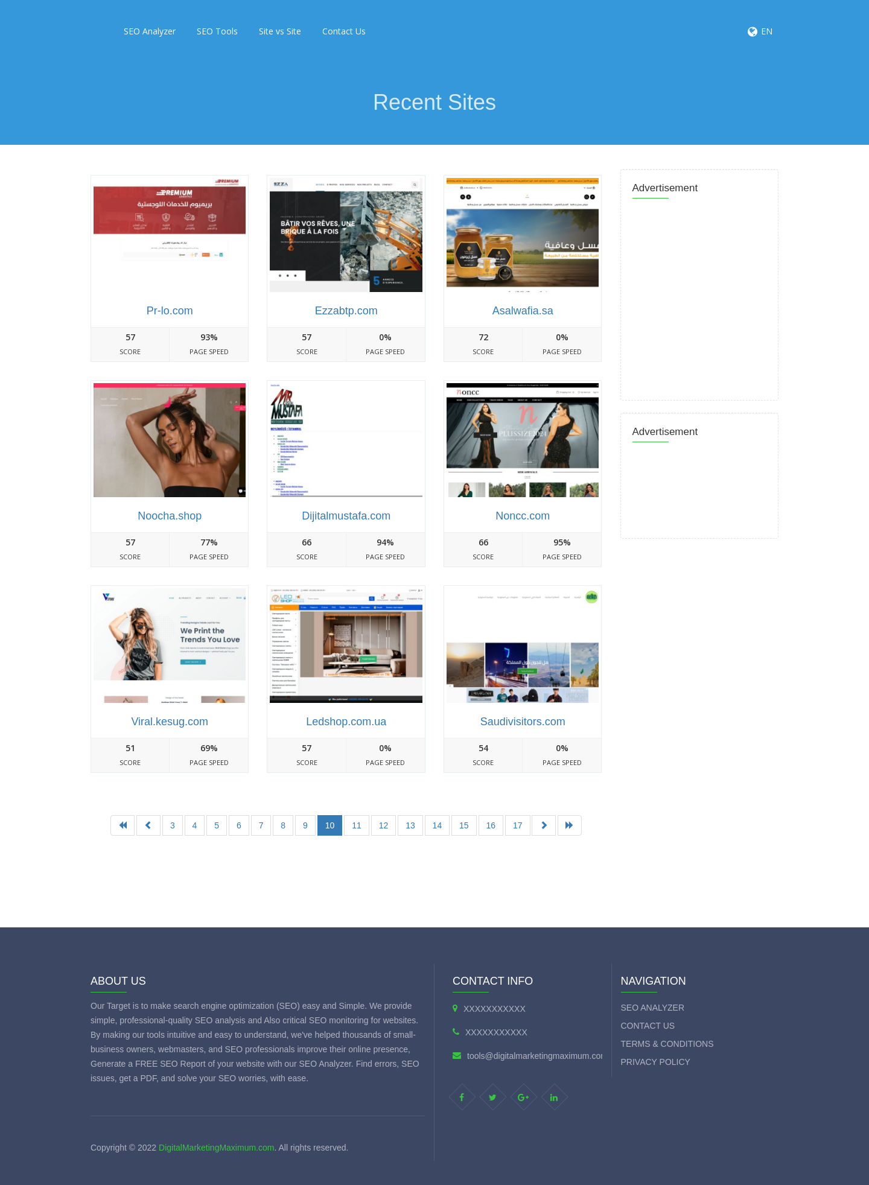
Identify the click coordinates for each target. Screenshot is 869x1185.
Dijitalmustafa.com (346, 516)
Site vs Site (280, 31)
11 (356, 825)
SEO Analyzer (150, 31)
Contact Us (344, 31)
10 (330, 825)
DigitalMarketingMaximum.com (216, 1147)
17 (518, 825)
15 (464, 825)
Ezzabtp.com (346, 311)
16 (491, 825)
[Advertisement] (346, 881)
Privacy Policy (655, 1062)
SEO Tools (217, 31)
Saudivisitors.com (522, 722)
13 (410, 825)
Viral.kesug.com (169, 722)
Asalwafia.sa (522, 311)
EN (766, 31)
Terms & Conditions (667, 1044)
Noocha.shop (170, 516)
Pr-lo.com (170, 311)
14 (437, 825)
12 (384, 825)
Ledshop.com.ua (346, 722)
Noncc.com (522, 516)
